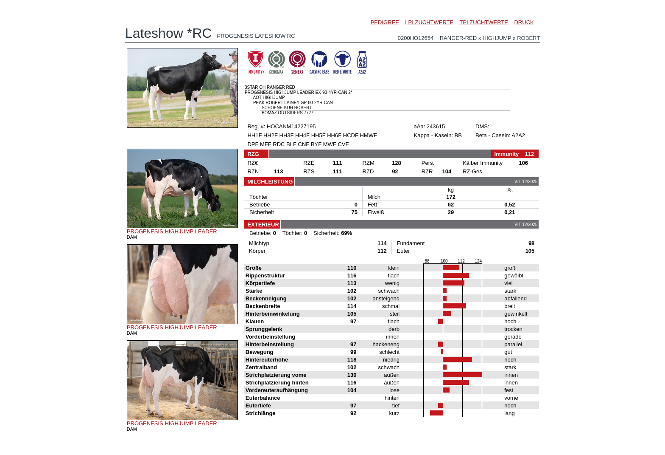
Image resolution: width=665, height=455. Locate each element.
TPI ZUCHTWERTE (483, 22)
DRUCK (524, 22)
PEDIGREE (385, 22)
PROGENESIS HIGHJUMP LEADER (172, 231)
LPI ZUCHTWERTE (429, 22)
